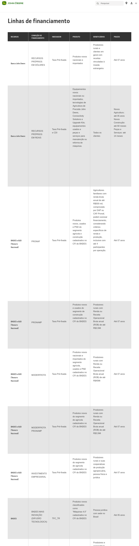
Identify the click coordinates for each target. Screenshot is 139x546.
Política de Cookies (72, 514)
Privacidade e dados (57, 514)
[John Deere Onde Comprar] (126, 3)
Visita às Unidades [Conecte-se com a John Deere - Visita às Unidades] (112, 466)
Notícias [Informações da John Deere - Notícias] (43, 477)
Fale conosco (95, 514)
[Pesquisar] (109, 3)
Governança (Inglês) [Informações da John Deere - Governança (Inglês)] (48, 473)
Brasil (69, 507)
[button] (57, 535)
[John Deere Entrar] (131, 3)
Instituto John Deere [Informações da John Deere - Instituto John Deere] (48, 452)
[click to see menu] (136, 3)
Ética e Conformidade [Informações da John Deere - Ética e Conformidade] (49, 480)
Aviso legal (85, 514)
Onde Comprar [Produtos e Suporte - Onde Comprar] (14, 452)
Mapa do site (43, 514)
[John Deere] (14, 3)
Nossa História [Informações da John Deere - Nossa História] (46, 459)
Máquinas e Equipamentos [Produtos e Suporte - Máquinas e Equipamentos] (19, 449)
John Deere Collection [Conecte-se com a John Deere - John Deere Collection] (113, 456)
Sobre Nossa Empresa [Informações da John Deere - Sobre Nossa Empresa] (49, 449)
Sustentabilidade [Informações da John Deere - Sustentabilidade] (47, 456)
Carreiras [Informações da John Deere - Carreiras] (44, 463)
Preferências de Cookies (69, 520)
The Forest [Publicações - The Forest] (76, 452)
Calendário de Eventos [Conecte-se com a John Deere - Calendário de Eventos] (113, 449)
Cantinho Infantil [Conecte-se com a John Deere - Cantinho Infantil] (111, 452)
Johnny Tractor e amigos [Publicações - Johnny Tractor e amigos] (82, 449)
